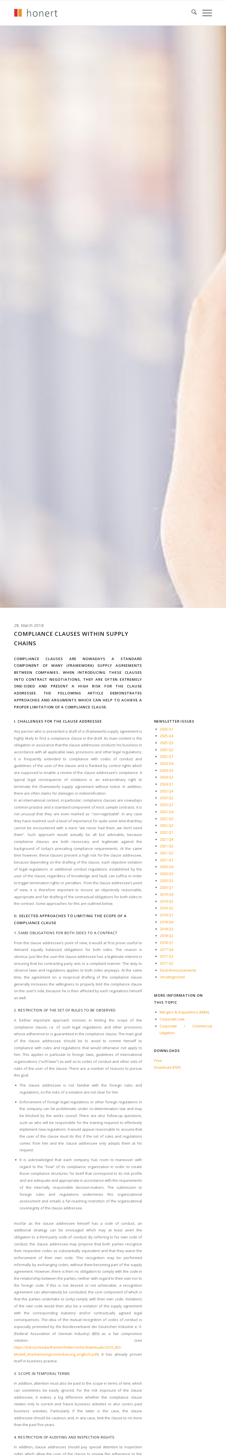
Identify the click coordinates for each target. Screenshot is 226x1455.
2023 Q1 (166, 804)
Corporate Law (172, 1019)
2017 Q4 (166, 949)
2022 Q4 (166, 811)
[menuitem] (191, 12)
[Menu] (204, 12)
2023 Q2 (166, 797)
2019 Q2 (166, 907)
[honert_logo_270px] (35, 12)
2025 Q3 (166, 742)
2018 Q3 (166, 928)
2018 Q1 (166, 942)
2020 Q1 (166, 887)
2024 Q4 (166, 763)
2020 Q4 (166, 866)
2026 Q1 (166, 729)
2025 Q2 (166, 749)
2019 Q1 (166, 914)
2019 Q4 (166, 894)
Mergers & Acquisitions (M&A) (184, 1012)
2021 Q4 (166, 839)
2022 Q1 (166, 832)
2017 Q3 (166, 956)
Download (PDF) (167, 1067)
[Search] (191, 12)
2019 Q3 (166, 901)
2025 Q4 (166, 735)
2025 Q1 (166, 756)
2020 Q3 (166, 873)
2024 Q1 (166, 784)
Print (158, 1060)
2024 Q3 (166, 770)
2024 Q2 (166, 777)
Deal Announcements (178, 970)
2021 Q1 (166, 859)
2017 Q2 (166, 963)
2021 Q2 (166, 852)
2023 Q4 (166, 791)
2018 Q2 (166, 935)
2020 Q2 (166, 880)
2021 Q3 (166, 845)
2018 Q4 (166, 921)
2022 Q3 (166, 818)
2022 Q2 (166, 825)
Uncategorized (172, 976)
